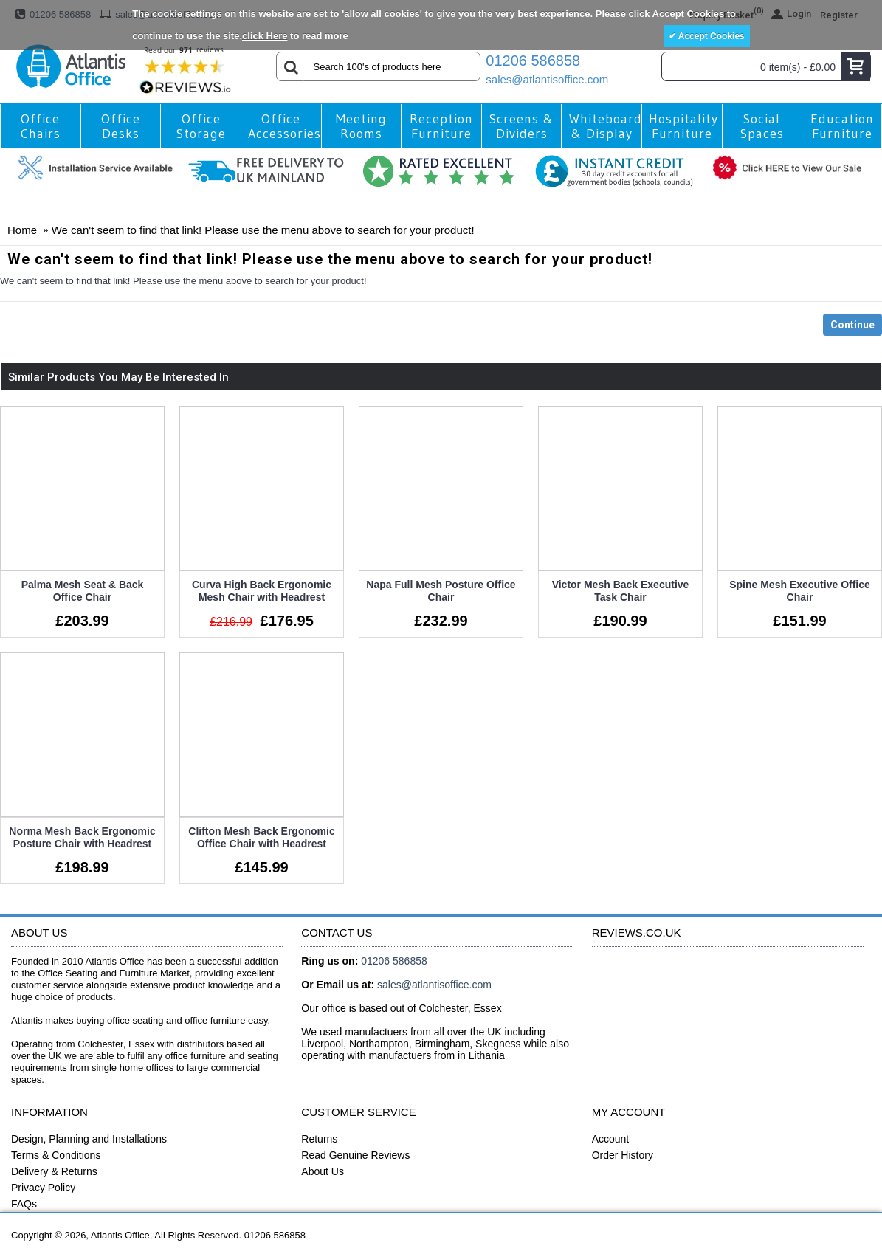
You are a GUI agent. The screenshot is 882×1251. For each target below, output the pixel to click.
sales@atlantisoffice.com (547, 79)
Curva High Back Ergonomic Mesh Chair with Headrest (261, 591)
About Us (322, 1169)
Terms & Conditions (55, 1153)
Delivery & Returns (54, 1169)
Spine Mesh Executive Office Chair (796, 591)
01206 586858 (533, 60)
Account (611, 1137)
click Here (264, 35)
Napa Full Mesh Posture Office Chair (439, 591)
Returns (319, 1137)
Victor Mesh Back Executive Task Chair (617, 591)
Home (22, 230)
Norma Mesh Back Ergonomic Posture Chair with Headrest (82, 836)
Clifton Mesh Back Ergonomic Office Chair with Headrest (260, 836)
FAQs (24, 1201)
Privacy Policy (43, 1185)
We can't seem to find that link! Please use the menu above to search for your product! (263, 230)
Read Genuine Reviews (355, 1153)
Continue (852, 325)
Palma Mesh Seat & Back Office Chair (82, 591)
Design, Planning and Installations (89, 1137)
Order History (622, 1153)
